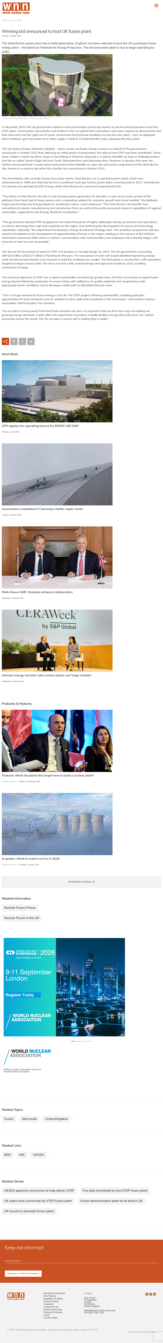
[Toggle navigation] (156, 5)
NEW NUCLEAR (15, 20)
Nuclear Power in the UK (21, 918)
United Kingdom (56, 1119)
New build (29, 1119)
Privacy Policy (134, 1332)
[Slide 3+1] (89, 1041)
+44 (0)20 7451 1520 (94, 1313)
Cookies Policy (149, 1332)
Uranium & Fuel (51, 1307)
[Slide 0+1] (73, 1041)
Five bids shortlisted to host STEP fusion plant (115, 1190)
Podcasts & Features (9, 782)
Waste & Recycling (53, 1310)
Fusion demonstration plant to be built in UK (111, 1201)
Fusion (9, 1119)
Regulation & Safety (53, 1299)
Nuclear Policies (51, 1301)
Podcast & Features (53, 1312)
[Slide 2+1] (84, 1041)
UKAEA (38, 1154)
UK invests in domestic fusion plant (29, 1211)
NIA (22, 1154)
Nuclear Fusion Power (20, 907)
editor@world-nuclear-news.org (99, 1311)
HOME (4, 20)
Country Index (50, 1318)
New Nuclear (50, 1296)
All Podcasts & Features (80, 882)
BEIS (7, 1154)
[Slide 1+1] (79, 1041)
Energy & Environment (54, 1293)
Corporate (48, 1304)
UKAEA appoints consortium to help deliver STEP (39, 1190)
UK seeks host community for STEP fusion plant (38, 1201)
